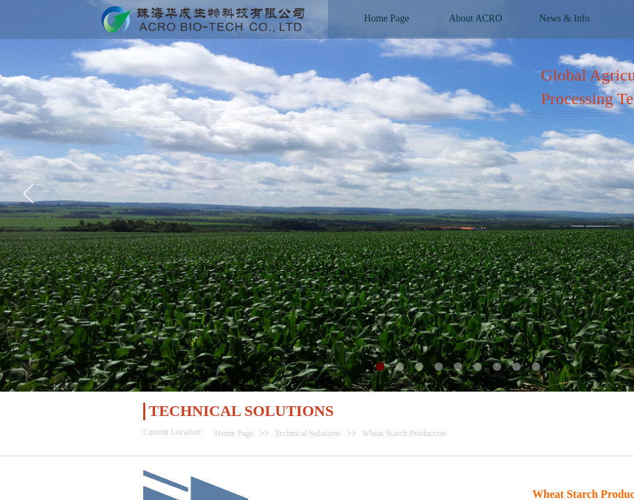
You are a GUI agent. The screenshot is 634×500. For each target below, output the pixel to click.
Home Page (234, 433)
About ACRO (476, 18)
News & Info (564, 18)
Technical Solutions (308, 433)
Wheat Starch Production (404, 433)
